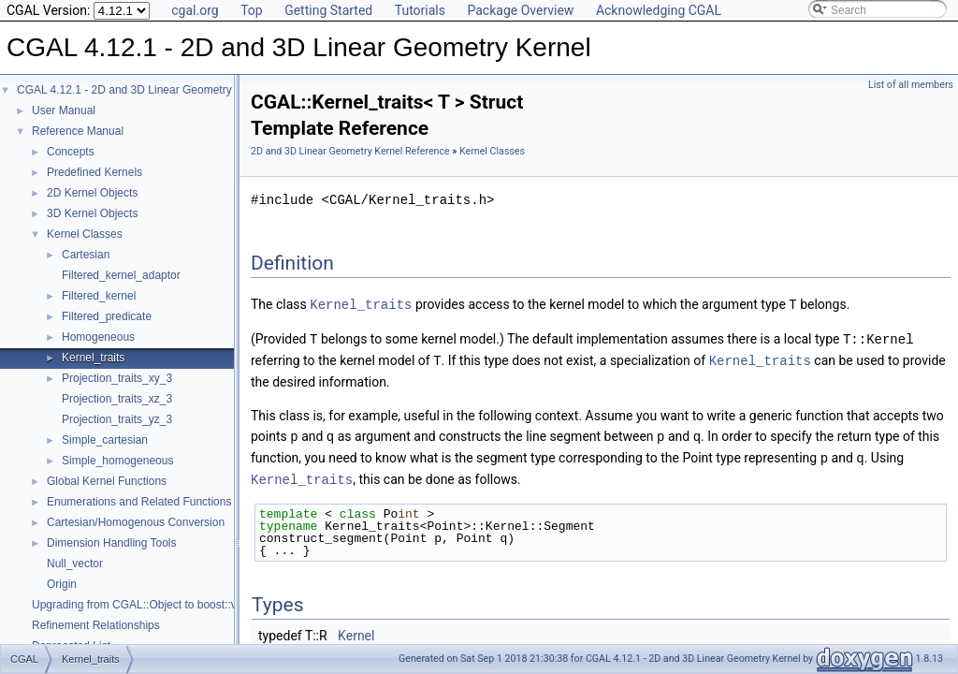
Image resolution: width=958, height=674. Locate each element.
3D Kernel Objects (92, 213)
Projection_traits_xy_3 (117, 378)
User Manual (63, 110)
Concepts (70, 151)
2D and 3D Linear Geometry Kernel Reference (350, 151)
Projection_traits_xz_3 (117, 398)
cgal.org (194, 10)
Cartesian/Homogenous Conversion (136, 522)
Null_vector (75, 563)
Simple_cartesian (105, 440)
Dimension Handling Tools (112, 542)
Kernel (356, 630)
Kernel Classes (85, 234)
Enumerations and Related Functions (139, 501)
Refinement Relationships (96, 625)
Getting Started (328, 10)
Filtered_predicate (107, 316)
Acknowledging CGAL (658, 10)
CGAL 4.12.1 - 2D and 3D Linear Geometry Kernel (142, 89)
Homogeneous (98, 337)
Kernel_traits (93, 357)
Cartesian (85, 254)
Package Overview (520, 10)
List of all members (910, 85)
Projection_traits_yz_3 (117, 419)
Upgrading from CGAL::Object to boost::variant (148, 604)
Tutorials (420, 10)
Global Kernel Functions (107, 481)
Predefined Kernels (94, 172)
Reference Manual (77, 131)
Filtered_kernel (99, 295)
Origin (62, 584)
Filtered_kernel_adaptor (121, 275)
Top (251, 10)
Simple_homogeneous (117, 460)
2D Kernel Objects (92, 192)
